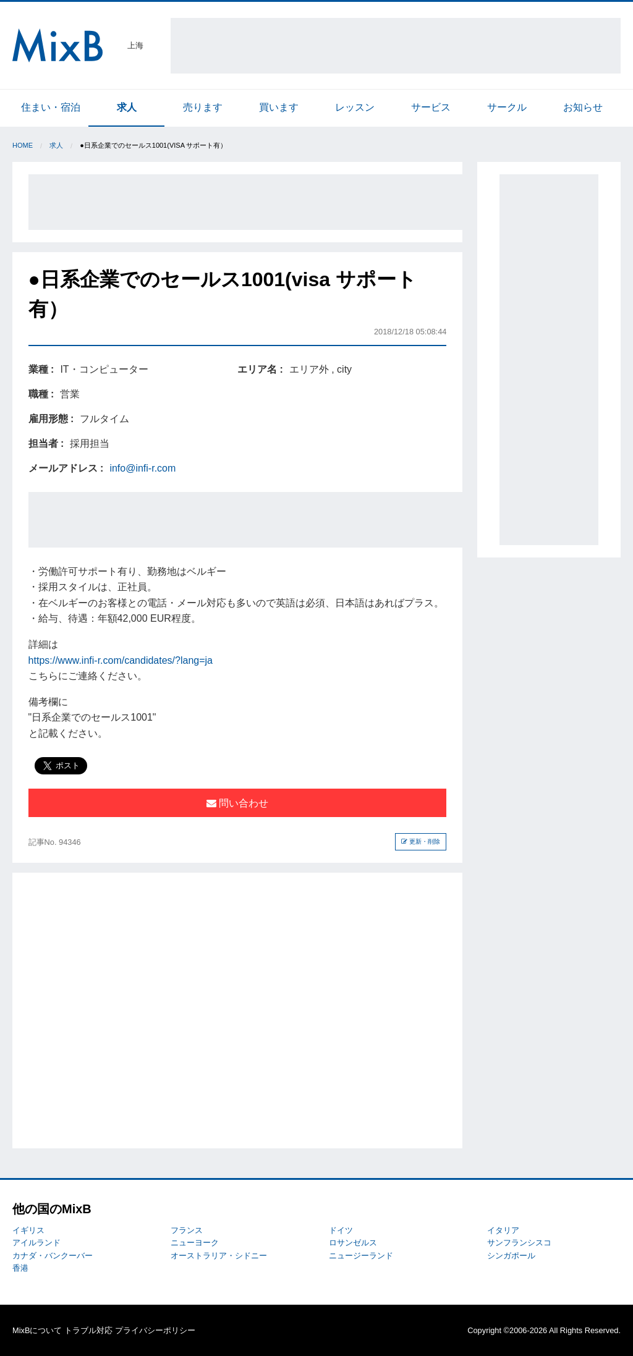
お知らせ (583, 107)
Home (22, 145)
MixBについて (37, 1330)
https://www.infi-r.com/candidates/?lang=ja (120, 660)
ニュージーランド (361, 1255)
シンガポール (511, 1255)
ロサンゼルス (353, 1242)
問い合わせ (237, 803)
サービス (431, 107)
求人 (127, 107)
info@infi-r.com (142, 468)
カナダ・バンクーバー (52, 1255)
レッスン (355, 107)
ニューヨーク (195, 1242)
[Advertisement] (396, 46)
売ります (203, 107)
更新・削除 (420, 841)
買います (279, 107)
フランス (187, 1230)
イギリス (28, 1230)
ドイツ (341, 1230)
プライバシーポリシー (155, 1330)
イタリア (503, 1230)
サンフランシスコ (519, 1242)
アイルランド (36, 1242)
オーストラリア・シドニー (219, 1255)
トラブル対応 (88, 1330)
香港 (20, 1268)
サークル (507, 107)
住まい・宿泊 (50, 107)
